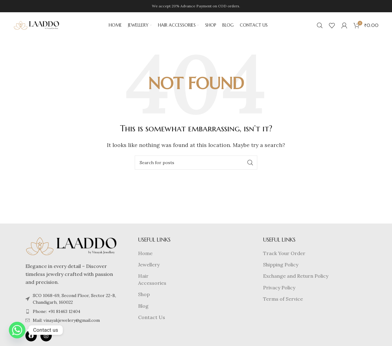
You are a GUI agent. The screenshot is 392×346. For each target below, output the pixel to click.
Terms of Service (283, 300)
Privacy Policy (279, 289)
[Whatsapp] (17, 330)
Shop (144, 296)
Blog (143, 307)
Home (145, 254)
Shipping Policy (280, 266)
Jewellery (149, 266)
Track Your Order (284, 254)
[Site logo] (36, 25)
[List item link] (71, 313)
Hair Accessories (152, 280)
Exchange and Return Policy (295, 277)
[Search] (320, 26)
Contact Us (151, 319)
